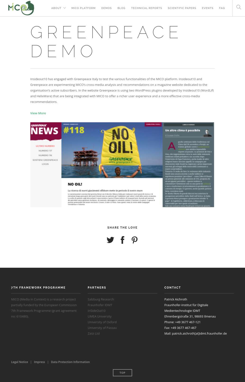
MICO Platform (84, 8)
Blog (122, 8)
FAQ (222, 8)
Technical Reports (146, 8)
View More (38, 113)
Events (207, 8)
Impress (39, 362)
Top (123, 372)
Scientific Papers (182, 8)
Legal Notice (19, 362)
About (56, 8)
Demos (106, 8)
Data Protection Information (70, 362)
